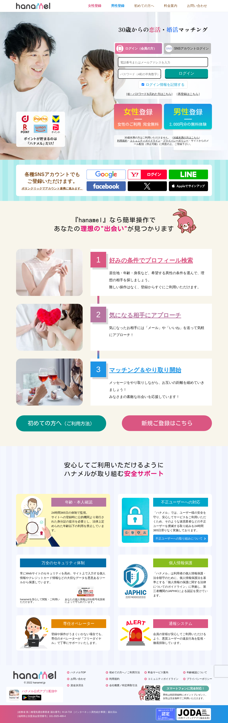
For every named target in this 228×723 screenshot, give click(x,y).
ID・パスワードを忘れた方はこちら (149, 94)
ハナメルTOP (78, 672)
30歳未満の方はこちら (186, 137)
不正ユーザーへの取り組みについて (181, 538)
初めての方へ (144, 6)
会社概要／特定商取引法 (123, 685)
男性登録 (117, 6)
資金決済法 (77, 685)
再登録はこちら (188, 94)
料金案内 (170, 6)
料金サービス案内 (158, 672)
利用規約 (122, 140)
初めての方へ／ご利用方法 (124, 672)
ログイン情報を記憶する (163, 85)
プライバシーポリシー (175, 140)
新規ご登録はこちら (167, 423)
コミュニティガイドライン (145, 140)
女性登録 (94, 6)
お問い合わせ (197, 6)
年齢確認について (197, 672)
